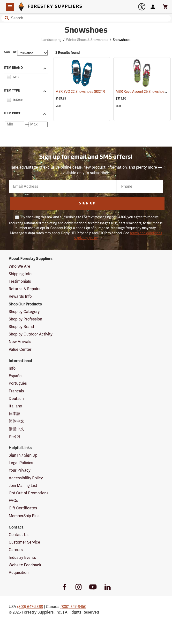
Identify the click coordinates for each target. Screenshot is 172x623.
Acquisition (19, 572)
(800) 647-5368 (30, 606)
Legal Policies (21, 462)
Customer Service (24, 542)
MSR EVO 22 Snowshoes (80, 92)
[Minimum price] (14, 124)
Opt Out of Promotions (28, 493)
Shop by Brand (21, 326)
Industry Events (22, 557)
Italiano (15, 406)
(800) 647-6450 (73, 606)
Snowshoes (121, 40)
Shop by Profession (25, 319)
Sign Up (87, 203)
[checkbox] (8, 76)
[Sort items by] (32, 53)
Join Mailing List (23, 485)
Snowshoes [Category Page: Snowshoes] (86, 31)
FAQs (13, 500)
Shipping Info (20, 274)
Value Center (20, 349)
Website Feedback (25, 565)
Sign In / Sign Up (23, 455)
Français (16, 391)
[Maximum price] (38, 124)
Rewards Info (20, 296)
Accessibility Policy (26, 478)
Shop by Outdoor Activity (30, 334)
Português (18, 383)
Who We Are (19, 266)
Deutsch (16, 398)
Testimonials (20, 281)
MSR (58, 106)
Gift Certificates (23, 508)
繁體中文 (16, 429)
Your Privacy (19, 470)
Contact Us (19, 534)
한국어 (14, 436)
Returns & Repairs (24, 289)
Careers (16, 549)
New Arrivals (20, 341)
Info (12, 368)
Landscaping (51, 40)
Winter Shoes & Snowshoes (87, 40)
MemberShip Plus (24, 516)
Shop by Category (24, 311)
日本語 (14, 413)
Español (15, 376)
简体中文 (16, 421)
